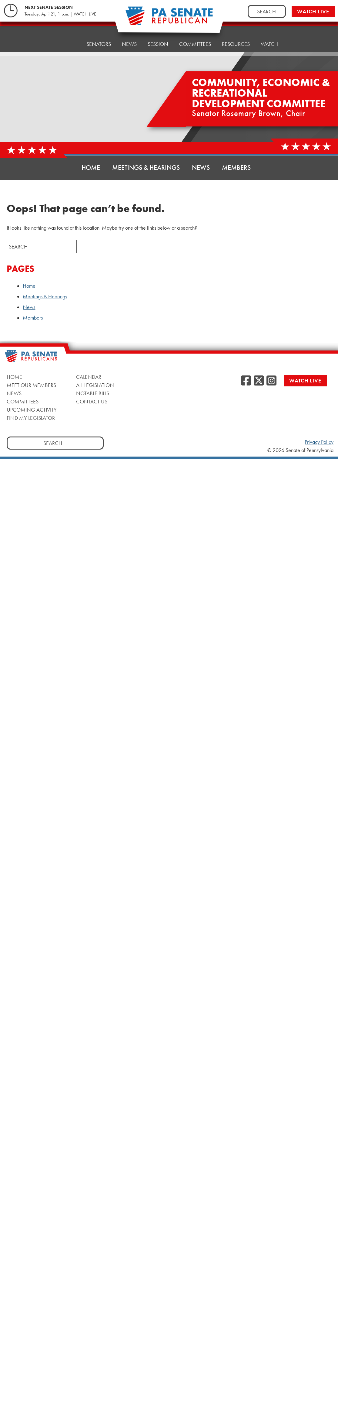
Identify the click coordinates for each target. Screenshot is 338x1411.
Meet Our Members (31, 385)
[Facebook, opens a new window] (246, 381)
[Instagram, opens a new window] (271, 381)
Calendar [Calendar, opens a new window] (88, 376)
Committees (195, 37)
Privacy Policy (319, 442)
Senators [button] (98, 42)
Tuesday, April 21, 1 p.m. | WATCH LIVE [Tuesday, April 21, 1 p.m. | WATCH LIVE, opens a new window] (60, 14)
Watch (269, 34)
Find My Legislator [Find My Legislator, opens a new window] (31, 417)
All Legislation (95, 385)
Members (236, 167)
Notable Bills (92, 393)
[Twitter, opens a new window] (259, 381)
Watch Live (313, 11)
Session (158, 39)
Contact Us (91, 401)
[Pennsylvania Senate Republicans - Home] (169, 19)
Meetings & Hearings (146, 167)
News (129, 40)
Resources (236, 36)
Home (67, 43)
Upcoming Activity (32, 409)
